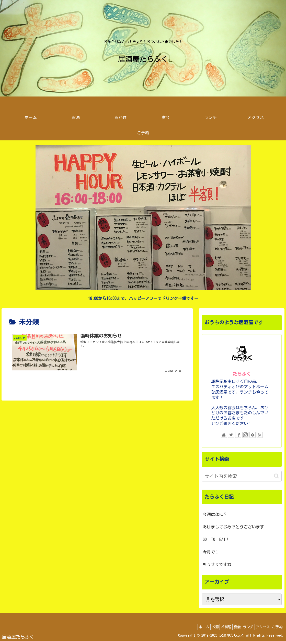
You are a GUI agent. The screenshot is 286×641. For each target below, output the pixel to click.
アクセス (258, 627)
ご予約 (275, 627)
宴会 (225, 627)
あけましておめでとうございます (233, 527)
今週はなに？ (215, 514)
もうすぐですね (217, 564)
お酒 (197, 627)
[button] (276, 476)
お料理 (211, 627)
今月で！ (211, 552)
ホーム (182, 627)
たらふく (242, 374)
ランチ (240, 627)
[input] (242, 476)
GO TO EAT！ (216, 539)
